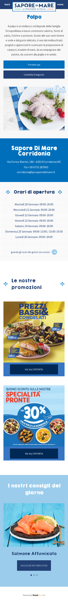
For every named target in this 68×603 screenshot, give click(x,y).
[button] (54, 252)
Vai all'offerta (34, 369)
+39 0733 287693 (38, 167)
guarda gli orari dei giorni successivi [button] (30, 252)
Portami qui (34, 64)
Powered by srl (34, 595)
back (7, 4)
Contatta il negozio (34, 74)
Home (60, 4)
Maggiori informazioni (34, 565)
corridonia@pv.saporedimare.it (36, 172)
